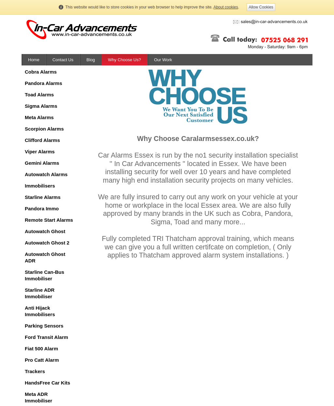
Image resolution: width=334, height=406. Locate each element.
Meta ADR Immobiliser (38, 397)
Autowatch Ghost (45, 231)
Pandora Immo (42, 208)
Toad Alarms (39, 94)
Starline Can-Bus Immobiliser (44, 275)
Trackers (35, 371)
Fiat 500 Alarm (41, 348)
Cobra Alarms (41, 72)
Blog (90, 59)
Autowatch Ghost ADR (45, 257)
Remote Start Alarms (49, 220)
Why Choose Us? (124, 59)
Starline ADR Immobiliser (39, 293)
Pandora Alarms (43, 83)
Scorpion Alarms (44, 129)
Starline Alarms (43, 197)
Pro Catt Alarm (42, 360)
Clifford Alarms (42, 140)
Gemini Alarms (42, 163)
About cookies (225, 7)
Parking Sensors (44, 326)
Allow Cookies (261, 7)
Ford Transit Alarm (46, 337)
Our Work (163, 59)
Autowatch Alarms (46, 174)
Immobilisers (40, 186)
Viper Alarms (40, 151)
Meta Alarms (39, 117)
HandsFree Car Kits (47, 382)
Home (33, 59)
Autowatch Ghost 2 (47, 242)
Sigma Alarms (41, 106)
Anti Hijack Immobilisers (40, 311)
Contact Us (63, 59)
